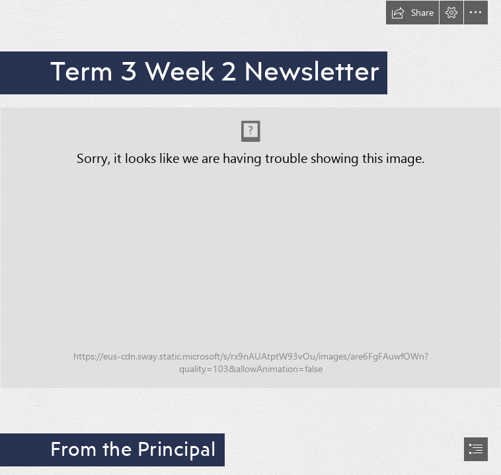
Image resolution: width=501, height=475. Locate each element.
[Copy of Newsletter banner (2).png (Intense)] (250, 248)
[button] (412, 12)
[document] (250, 237)
